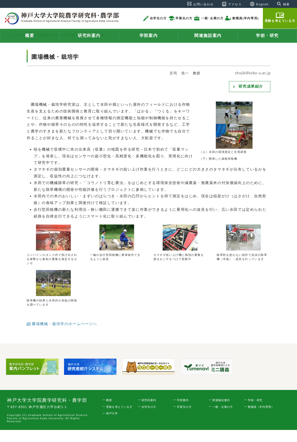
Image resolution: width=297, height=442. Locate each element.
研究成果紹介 (251, 98)
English (262, 4)
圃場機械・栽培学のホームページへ (64, 336)
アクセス (235, 4)
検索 (286, 4)
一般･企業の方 (212, 18)
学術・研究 (255, 412)
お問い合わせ (203, 4)
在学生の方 (158, 18)
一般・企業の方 (222, 419)
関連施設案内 (221, 412)
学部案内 (182, 412)
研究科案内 (28, 47)
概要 (109, 412)
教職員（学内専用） (261, 419)
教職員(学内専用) (245, 18)
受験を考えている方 (280, 21)
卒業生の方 (183, 18)
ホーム (11, 47)
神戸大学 (112, 425)
